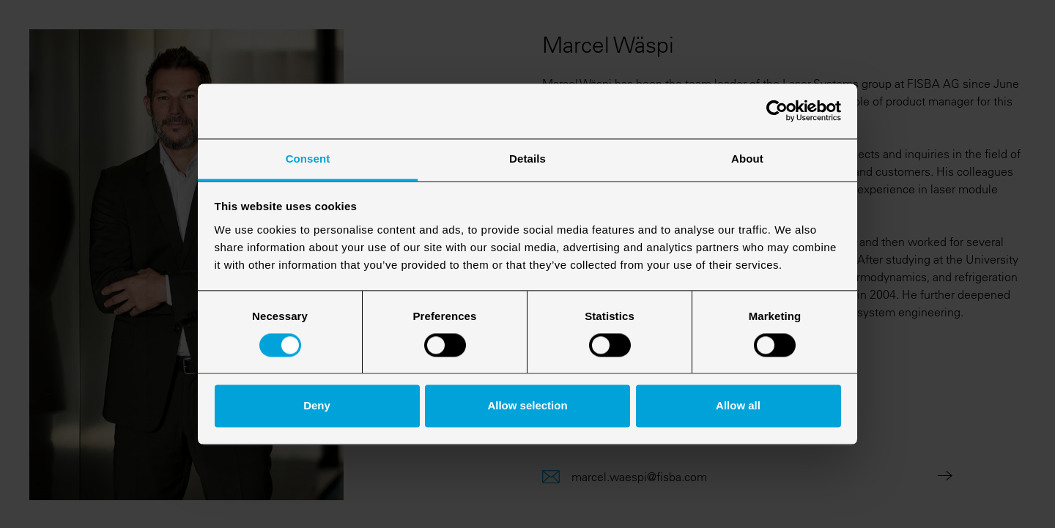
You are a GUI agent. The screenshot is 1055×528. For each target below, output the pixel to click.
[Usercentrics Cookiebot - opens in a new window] (777, 111)
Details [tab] (527, 158)
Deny (316, 406)
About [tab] (747, 158)
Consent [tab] (308, 158)
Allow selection (527, 406)
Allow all (738, 406)
